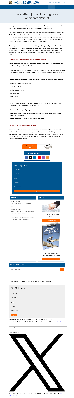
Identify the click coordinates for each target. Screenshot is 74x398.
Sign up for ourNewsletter (29, 147)
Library (14, 199)
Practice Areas (16, 8)
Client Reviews (33, 8)
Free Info (51, 8)
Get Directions (61, 323)
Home (9, 8)
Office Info (54, 323)
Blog (57, 8)
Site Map (15, 397)
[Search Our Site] (34, 270)
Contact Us (63, 8)
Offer (41, 199)
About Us (25, 8)
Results (41, 8)
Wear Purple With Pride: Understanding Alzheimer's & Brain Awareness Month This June (22, 206)
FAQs (46, 8)
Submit (36, 192)
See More (30, 260)
